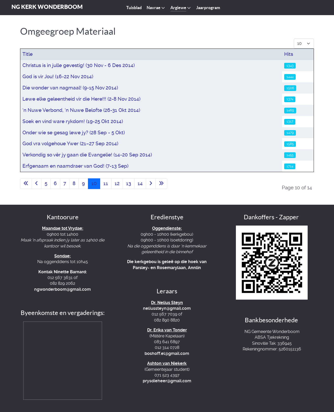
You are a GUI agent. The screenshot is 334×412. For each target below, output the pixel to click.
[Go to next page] (151, 183)
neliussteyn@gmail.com (167, 308)
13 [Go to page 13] (128, 183)
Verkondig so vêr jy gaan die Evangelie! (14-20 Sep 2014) (87, 155)
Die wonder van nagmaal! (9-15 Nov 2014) (70, 88)
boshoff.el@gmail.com (167, 353)
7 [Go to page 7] (64, 183)
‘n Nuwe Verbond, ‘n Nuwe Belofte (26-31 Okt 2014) (81, 110)
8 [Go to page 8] (74, 183)
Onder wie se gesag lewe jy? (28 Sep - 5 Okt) (73, 133)
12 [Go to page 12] (117, 183)
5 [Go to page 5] (46, 183)
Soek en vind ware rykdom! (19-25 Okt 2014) (72, 121)
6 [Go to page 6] (55, 183)
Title (27, 54)
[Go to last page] (161, 183)
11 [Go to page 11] (105, 183)
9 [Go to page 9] (83, 183)
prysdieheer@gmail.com (167, 380)
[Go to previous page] (36, 183)
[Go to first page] (26, 183)
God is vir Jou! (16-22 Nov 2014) (57, 77)
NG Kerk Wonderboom (47, 6)
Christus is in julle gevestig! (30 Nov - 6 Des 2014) (78, 65)
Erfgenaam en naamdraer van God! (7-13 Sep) (75, 166)
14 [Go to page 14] (140, 183)
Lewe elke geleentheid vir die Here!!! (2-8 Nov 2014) (81, 99)
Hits (288, 54)
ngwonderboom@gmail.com (62, 289)
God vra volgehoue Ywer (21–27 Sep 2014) (70, 144)
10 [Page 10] (94, 183)
